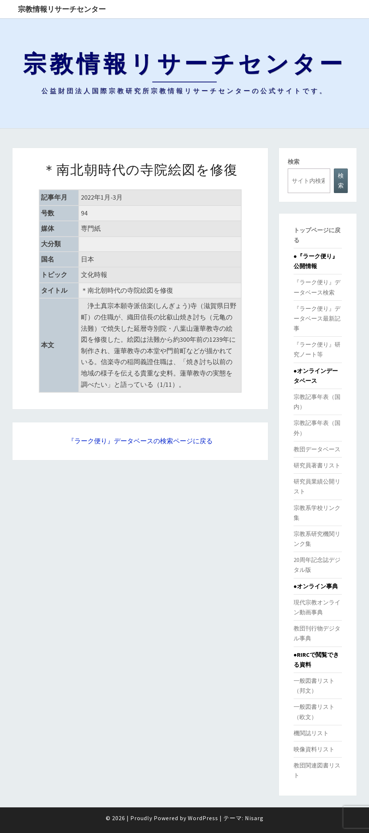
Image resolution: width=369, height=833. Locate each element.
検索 (293, 161)
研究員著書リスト (317, 465)
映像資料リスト (314, 749)
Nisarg (254, 818)
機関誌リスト (311, 733)
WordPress (203, 818)
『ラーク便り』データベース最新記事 (317, 318)
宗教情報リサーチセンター (62, 9)
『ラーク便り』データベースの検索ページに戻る (140, 441)
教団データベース (317, 449)
